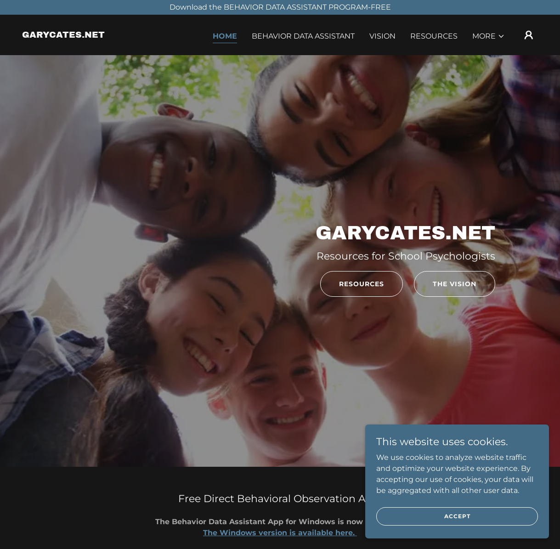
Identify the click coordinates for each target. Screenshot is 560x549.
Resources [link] (434, 36)
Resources (361, 284)
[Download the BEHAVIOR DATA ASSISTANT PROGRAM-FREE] (280, 7)
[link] (63, 35)
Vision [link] (382, 36)
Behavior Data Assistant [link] (303, 36)
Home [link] (225, 36)
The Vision (454, 284)
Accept (457, 516)
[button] (488, 36)
